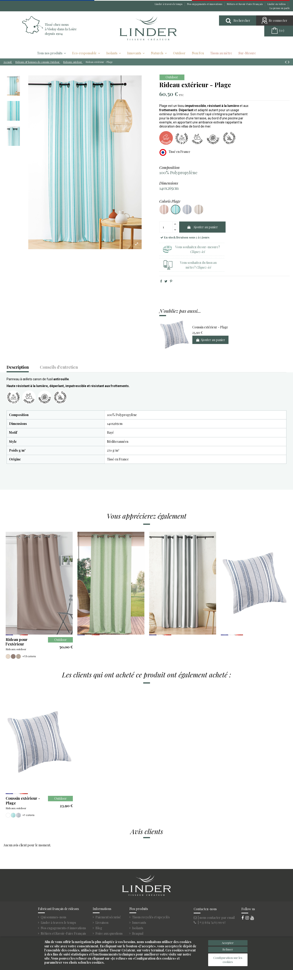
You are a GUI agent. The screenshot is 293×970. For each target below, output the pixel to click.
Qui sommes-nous (53, 917)
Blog (98, 928)
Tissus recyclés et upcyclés (151, 917)
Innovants (139, 923)
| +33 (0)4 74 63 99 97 (210, 922)
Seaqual (137, 933)
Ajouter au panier (202, 227)
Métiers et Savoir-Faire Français (245, 4)
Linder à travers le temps (169, 4)
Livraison (101, 923)
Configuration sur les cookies (227, 960)
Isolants (137, 928)
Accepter (228, 943)
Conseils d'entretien (59, 367)
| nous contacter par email (214, 917)
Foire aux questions (109, 933)
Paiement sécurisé (108, 917)
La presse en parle (280, 8)
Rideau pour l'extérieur (17, 641)
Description (18, 367)
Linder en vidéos (276, 4)
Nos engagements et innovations (205, 4)
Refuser (227, 949)
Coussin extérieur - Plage (210, 327)
